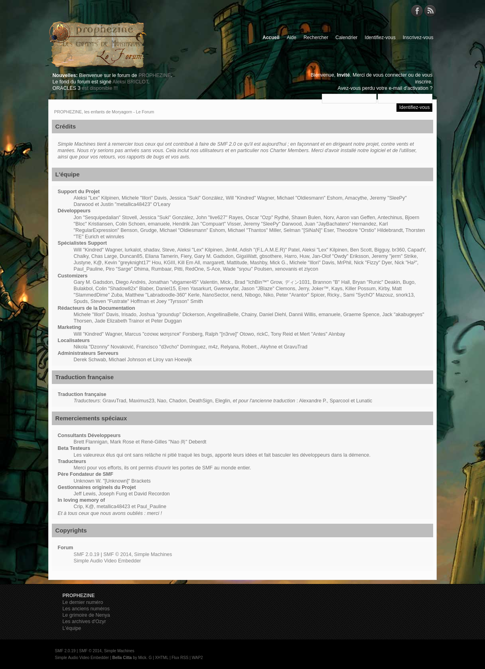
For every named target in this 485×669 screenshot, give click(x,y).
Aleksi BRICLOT (130, 82)
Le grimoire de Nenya (86, 615)
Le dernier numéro (82, 602)
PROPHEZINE (154, 75)
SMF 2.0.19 (86, 554)
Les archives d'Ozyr (84, 621)
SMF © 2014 (117, 554)
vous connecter (390, 75)
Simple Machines (153, 554)
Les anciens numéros (86, 609)
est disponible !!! (100, 88)
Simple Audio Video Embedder (107, 561)
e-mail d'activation (408, 88)
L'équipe (71, 628)
